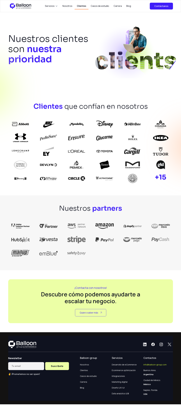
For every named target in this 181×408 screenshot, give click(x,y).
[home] (21, 6)
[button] (51, 6)
